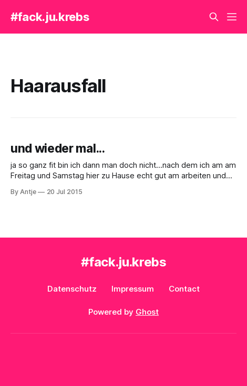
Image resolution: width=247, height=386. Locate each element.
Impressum (132, 289)
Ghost (147, 312)
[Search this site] (213, 16)
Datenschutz (72, 289)
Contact (184, 289)
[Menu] (231, 16)
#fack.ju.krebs (50, 17)
